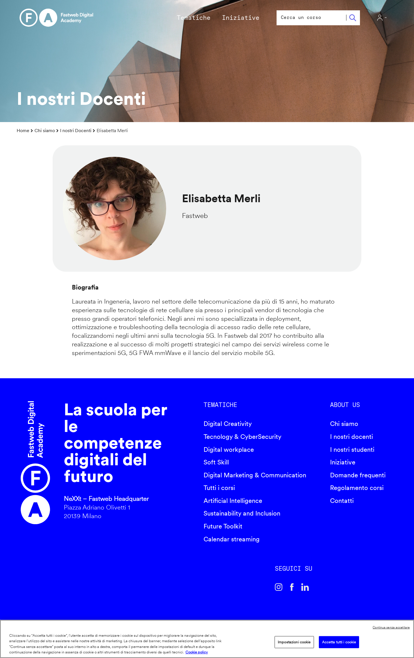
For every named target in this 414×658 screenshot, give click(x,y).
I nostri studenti (352, 449)
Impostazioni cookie (294, 642)
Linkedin (305, 587)
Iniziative (342, 462)
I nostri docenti (351, 436)
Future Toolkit (223, 526)
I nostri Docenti (75, 130)
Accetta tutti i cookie (339, 642)
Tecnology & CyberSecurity (242, 436)
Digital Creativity (228, 423)
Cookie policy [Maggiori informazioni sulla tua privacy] (196, 652)
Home (23, 130)
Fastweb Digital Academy (35, 462)
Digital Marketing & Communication (255, 475)
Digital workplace (229, 449)
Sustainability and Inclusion (242, 513)
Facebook (292, 587)
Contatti (342, 500)
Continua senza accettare (391, 627)
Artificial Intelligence (233, 500)
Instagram (278, 587)
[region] (207, 639)
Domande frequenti (358, 475)
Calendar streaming (232, 539)
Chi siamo (44, 130)
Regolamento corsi (357, 487)
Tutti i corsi (219, 487)
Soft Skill (216, 462)
